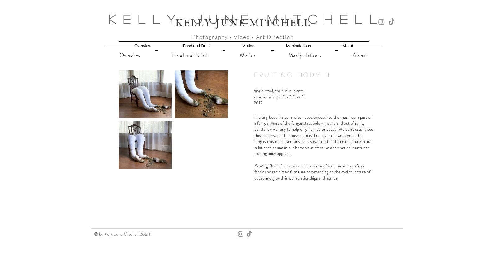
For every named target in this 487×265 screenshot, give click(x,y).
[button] (145, 94)
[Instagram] (381, 22)
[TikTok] (391, 22)
